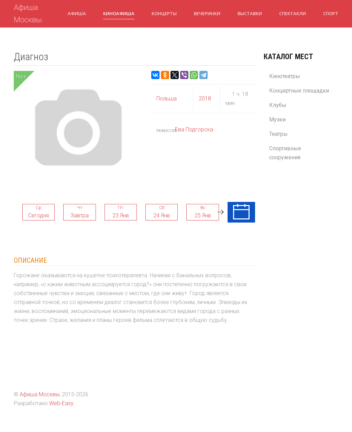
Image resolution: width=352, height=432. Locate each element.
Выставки (250, 13)
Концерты (164, 13)
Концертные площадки (299, 90)
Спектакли (292, 13)
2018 (205, 98)
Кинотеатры (284, 76)
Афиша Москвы (28, 13)
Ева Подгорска (194, 129)
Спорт (330, 13)
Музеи (277, 119)
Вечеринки (207, 13)
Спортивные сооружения (285, 153)
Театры (278, 134)
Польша (166, 98)
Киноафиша (118, 13)
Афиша (77, 13)
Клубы (277, 105)
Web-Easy (61, 403)
